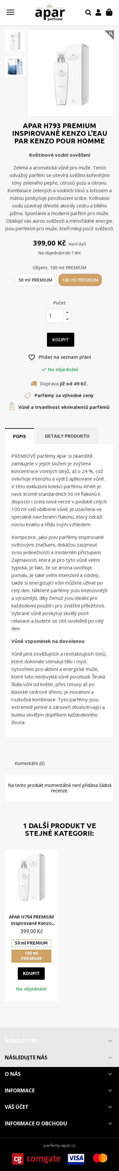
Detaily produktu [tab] (67, 436)
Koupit (60, 340)
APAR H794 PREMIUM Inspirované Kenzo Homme (31, 923)
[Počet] (55, 316)
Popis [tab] (19, 436)
